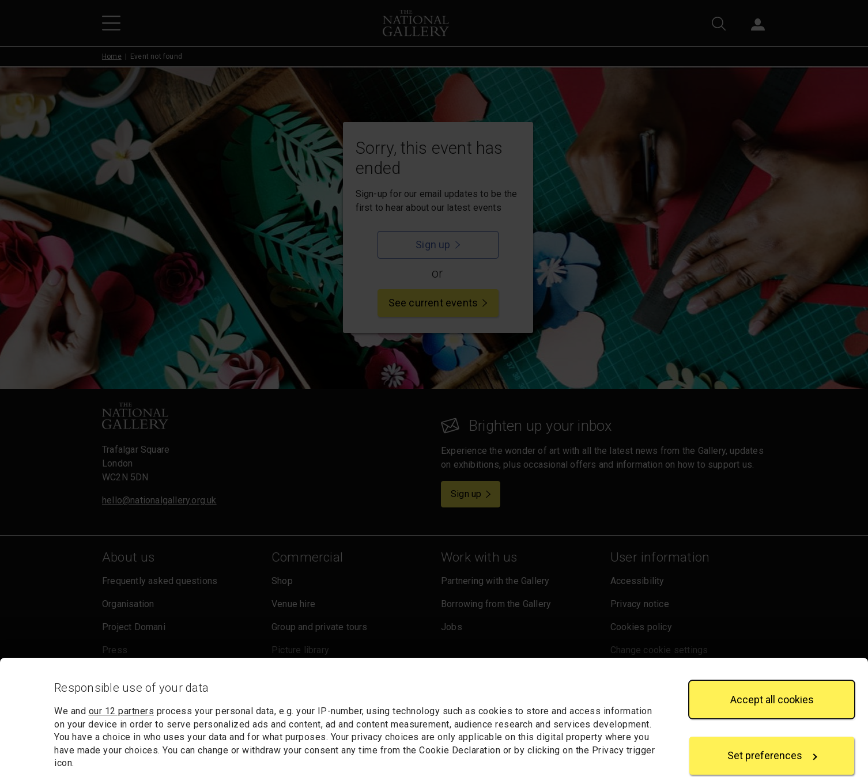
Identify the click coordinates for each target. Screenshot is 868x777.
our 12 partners (121, 635)
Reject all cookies (771, 735)
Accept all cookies (772, 623)
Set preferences (772, 679)
